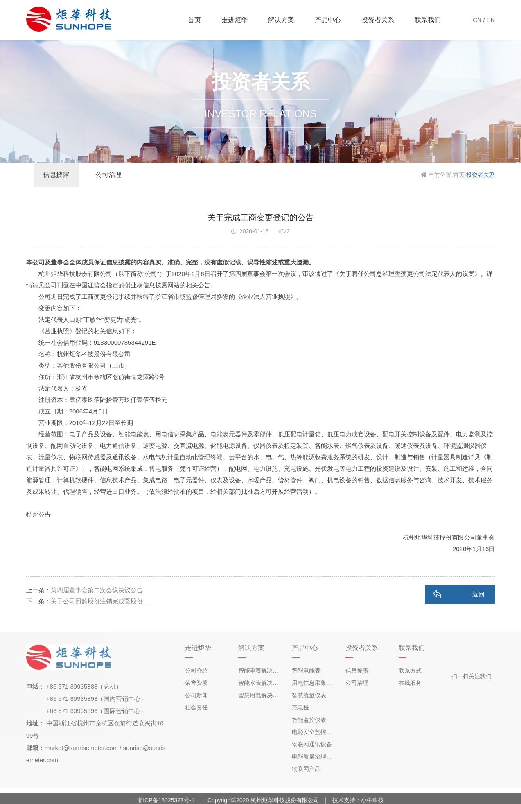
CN (477, 19)
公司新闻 (196, 695)
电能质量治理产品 (314, 756)
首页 (194, 19)
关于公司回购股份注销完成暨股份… (100, 601)
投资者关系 (377, 19)
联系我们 (428, 19)
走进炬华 (234, 19)
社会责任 (196, 707)
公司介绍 (196, 670)
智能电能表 (306, 670)
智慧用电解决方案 (261, 695)
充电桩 (300, 707)
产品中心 (328, 19)
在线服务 (410, 683)
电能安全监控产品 (314, 732)
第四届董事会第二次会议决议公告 (97, 590)
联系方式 (410, 670)
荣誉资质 (196, 683)
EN (491, 19)
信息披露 (356, 670)
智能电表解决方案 (261, 670)
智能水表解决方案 (261, 683)
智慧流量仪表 (309, 695)
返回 (478, 594)
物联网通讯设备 (312, 744)
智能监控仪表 (309, 719)
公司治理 (356, 683)
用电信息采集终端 (314, 683)
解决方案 (281, 19)
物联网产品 (306, 769)
